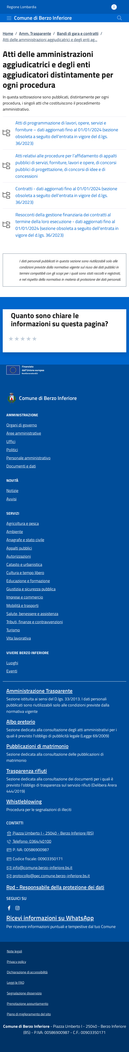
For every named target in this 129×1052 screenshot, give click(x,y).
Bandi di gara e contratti (77, 33)
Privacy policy (16, 961)
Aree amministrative (23, 433)
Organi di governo (21, 425)
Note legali (14, 951)
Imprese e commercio (24, 597)
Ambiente (14, 531)
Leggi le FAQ (15, 982)
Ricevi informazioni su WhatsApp (50, 918)
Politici (12, 450)
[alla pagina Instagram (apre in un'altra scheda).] (17, 908)
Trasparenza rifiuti (26, 771)
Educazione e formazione (28, 581)
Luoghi (12, 663)
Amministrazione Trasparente (39, 691)
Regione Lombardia (21, 7)
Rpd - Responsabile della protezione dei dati (55, 887)
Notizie (12, 490)
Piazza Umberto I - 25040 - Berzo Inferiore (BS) (64, 832)
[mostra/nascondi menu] (9, 18)
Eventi (11, 671)
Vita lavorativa (18, 638)
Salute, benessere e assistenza (32, 614)
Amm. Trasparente (35, 33)
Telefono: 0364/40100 (28, 841)
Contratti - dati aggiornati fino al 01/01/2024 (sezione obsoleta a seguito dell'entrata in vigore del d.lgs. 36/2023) (66, 195)
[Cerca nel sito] (119, 18)
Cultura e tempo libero (25, 573)
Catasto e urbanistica (24, 564)
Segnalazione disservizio (24, 993)
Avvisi (11, 499)
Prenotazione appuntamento (27, 1003)
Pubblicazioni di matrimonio (37, 746)
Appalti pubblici (19, 548)
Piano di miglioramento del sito (29, 1014)
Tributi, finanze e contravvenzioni (34, 622)
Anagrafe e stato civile (25, 540)
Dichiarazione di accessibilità (27, 972)
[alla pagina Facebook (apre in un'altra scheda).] (9, 908)
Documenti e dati (21, 466)
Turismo (13, 630)
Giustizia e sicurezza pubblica (31, 589)
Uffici (10, 441)
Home (8, 33)
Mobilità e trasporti (22, 605)
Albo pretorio (20, 722)
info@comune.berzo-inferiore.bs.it (39, 867)
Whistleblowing (24, 801)
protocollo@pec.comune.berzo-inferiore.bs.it (48, 876)
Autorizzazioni (18, 556)
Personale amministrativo (28, 458)
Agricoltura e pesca (22, 523)
